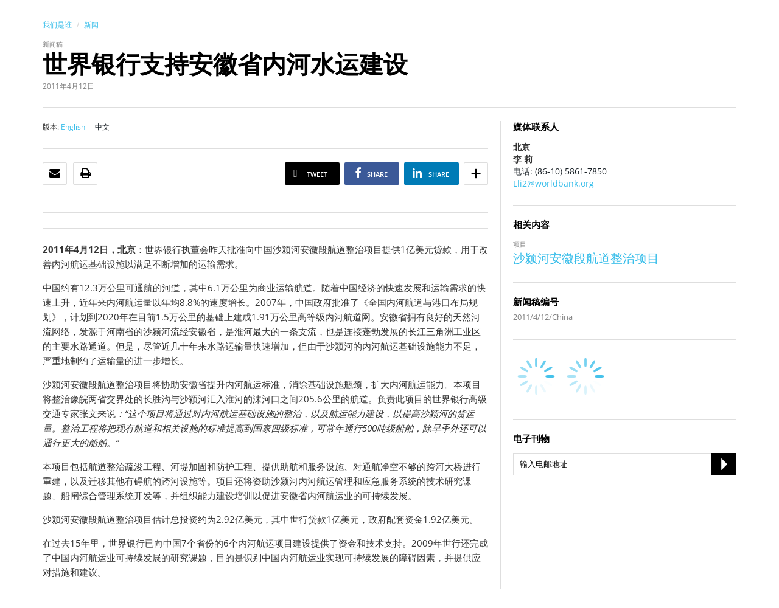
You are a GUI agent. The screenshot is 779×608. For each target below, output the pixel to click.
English (73, 127)
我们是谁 (57, 24)
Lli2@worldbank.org (553, 183)
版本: (51, 127)
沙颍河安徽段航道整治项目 (586, 258)
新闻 (91, 24)
